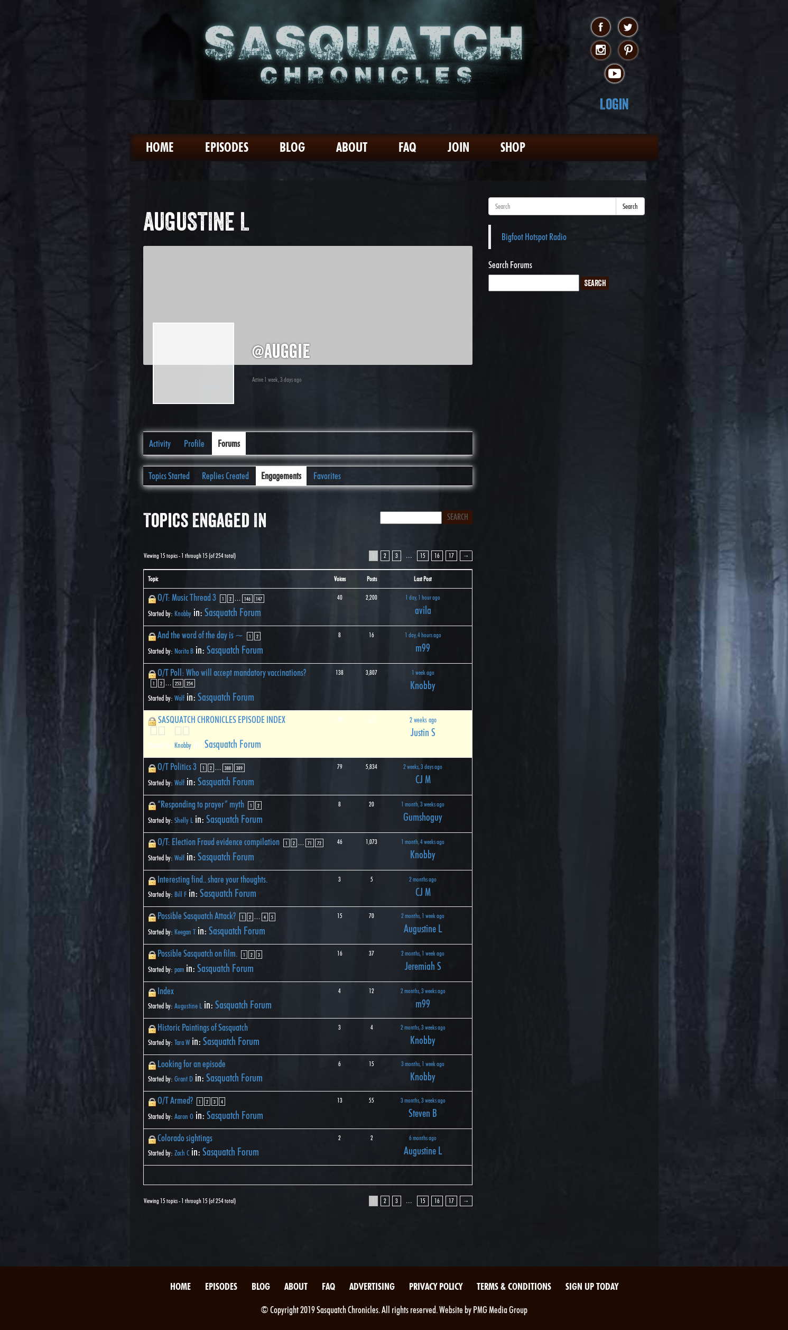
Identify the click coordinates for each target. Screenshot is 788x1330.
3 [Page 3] (396, 555)
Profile (194, 443)
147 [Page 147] (259, 598)
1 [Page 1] (223, 598)
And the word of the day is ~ (200, 634)
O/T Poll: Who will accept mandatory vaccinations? (231, 672)
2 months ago (423, 879)
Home (160, 147)
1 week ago (423, 672)
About (351, 147)
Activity (160, 443)
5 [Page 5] (186, 731)
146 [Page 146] (247, 598)
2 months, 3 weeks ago (423, 991)
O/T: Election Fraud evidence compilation (218, 841)
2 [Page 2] (385, 555)
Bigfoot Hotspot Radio (534, 236)
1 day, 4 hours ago (423, 635)
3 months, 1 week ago (422, 1064)
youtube (614, 74)
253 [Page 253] (178, 683)
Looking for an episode (191, 1063)
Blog (292, 147)
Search (630, 206)
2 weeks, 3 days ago (422, 767)
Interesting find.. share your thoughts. (212, 879)
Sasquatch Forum (233, 612)
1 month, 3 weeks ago (422, 804)
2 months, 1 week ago (422, 916)
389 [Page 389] (239, 768)
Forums (229, 443)
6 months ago (423, 1138)
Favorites (327, 475)
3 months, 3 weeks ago (423, 1100)
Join (458, 147)
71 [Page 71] (310, 843)
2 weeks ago (423, 720)
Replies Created (225, 475)
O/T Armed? (175, 1100)
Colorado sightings (184, 1137)
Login (614, 104)
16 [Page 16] (437, 555)
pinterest (628, 50)
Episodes (226, 147)
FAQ (407, 147)
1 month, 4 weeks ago (422, 842)
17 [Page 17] (451, 555)
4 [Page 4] (178, 731)
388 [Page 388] (228, 768)
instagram (600, 50)
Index (165, 990)
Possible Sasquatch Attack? (196, 915)
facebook (600, 27)
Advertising (372, 1286)
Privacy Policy (435, 1286)
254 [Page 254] (190, 683)
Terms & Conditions (514, 1286)
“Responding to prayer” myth (200, 804)
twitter (628, 27)
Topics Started (169, 475)
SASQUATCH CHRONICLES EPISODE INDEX (221, 719)
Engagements (281, 475)
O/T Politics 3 (177, 766)
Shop (512, 147)
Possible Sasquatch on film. (197, 953)
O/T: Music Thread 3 (186, 597)
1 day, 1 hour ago (422, 597)
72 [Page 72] (319, 843)
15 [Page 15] (422, 555)
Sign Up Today (591, 1286)
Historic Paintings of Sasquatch (202, 1027)
